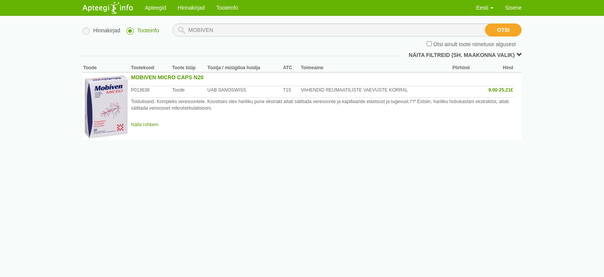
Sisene (513, 8)
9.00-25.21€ (500, 90)
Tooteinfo (227, 8)
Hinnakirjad (191, 8)
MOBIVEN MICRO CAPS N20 (167, 77)
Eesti (484, 8)
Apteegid (155, 8)
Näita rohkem (144, 124)
